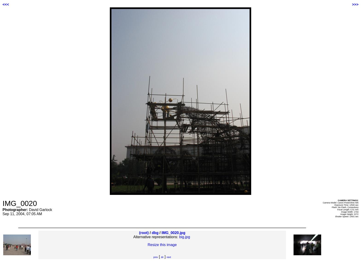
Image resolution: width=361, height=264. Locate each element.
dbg (155, 233)
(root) (144, 233)
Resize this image (162, 245)
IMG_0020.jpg (173, 233)
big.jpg (184, 237)
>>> (355, 4)
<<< (6, 4)
